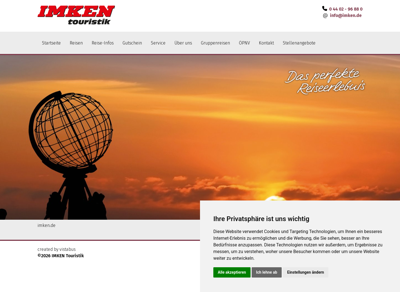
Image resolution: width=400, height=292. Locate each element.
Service (158, 43)
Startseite (51, 43)
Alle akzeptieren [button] (232, 272)
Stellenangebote (299, 43)
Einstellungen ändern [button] (305, 272)
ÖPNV (244, 43)
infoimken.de (346, 15)
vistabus (67, 249)
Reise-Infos (103, 43)
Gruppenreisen (215, 43)
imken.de (47, 225)
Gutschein (132, 43)
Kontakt (266, 43)
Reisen (76, 43)
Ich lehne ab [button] (266, 272)
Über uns (183, 43)
